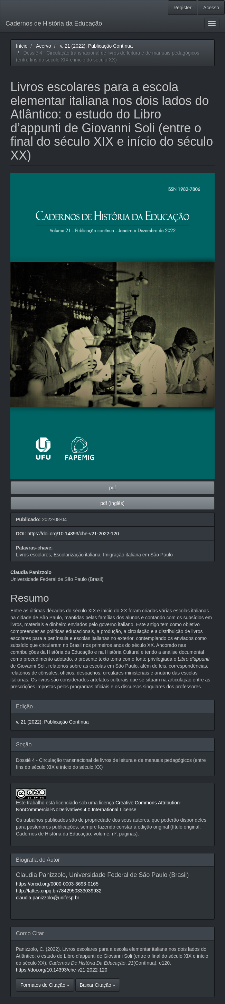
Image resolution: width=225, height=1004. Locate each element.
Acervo (43, 46)
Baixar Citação (97, 985)
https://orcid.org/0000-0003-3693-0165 (57, 884)
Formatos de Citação (44, 985)
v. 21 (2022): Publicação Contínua (96, 46)
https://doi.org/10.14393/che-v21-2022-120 (73, 533)
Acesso (211, 7)
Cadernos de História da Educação (54, 23)
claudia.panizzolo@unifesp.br (47, 897)
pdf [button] (112, 487)
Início (21, 46)
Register (182, 7)
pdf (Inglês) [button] (112, 503)
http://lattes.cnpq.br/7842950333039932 (59, 890)
